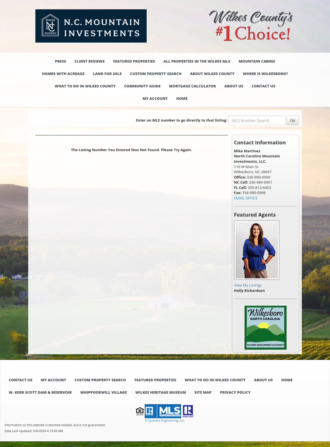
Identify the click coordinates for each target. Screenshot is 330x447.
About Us (234, 86)
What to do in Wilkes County (85, 86)
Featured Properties (134, 61)
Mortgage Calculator (192, 86)
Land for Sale (107, 73)
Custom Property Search (155, 73)
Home (182, 98)
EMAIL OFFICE (246, 198)
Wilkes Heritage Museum (160, 392)
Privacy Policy (235, 392)
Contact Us (263, 86)
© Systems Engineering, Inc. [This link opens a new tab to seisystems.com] (165, 420)
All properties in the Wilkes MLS (196, 61)
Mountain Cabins (257, 61)
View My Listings (248, 285)
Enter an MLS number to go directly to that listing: (181, 120)
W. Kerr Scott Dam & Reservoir (40, 392)
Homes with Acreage (63, 73)
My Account (155, 98)
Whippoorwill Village (103, 392)
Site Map (203, 392)
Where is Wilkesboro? (265, 73)
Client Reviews (89, 61)
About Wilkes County (212, 73)
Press (60, 61)
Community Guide (142, 86)
